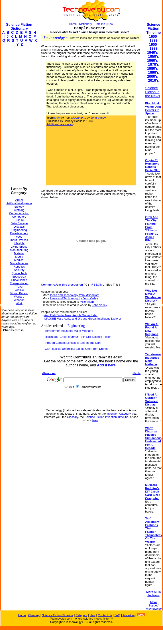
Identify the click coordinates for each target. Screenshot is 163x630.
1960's (152, 60)
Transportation (19, 283)
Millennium (87, 301)
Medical (19, 260)
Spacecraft (19, 276)
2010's (153, 80)
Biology (19, 206)
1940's (152, 52)
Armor (19, 200)
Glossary (72, 417)
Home (73, 24)
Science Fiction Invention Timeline (106, 417)
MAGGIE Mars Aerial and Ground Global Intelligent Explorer (82, 318)
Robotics (19, 266)
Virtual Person (19, 293)
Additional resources (60, 124)
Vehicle (19, 290)
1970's (153, 64)
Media (19, 256)
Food (19, 236)
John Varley (98, 117)
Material (19, 253)
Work (19, 303)
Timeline (99, 24)
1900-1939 (153, 46)
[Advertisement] (19, 116)
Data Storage (19, 223)
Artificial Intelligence (19, 203)
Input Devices (19, 240)
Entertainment (19, 233)
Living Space (19, 246)
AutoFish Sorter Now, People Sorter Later (70, 315)
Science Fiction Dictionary (19, 26)
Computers (19, 216)
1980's (152, 68)
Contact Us (105, 615)
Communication (19, 213)
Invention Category (118, 413)
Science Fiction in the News (152, 92)
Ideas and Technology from (74, 295)
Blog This (112, 284)
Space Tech (19, 273)
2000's (152, 76)
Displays (19, 226)
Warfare (19, 296)
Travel (19, 286)
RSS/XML (97, 284)
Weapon (19, 300)
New (110, 24)
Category (81, 615)
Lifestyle (19, 243)
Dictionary (85, 24)
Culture (19, 220)
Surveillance (19, 280)
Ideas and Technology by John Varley (74, 298)
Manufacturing (19, 250)
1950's (153, 56)
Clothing (19, 210)
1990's (153, 72)
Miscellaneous (19, 263)
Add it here (106, 365)
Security (19, 270)
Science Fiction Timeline (153, 28)
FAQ (117, 615)
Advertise (128, 615)
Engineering (19, 230)
